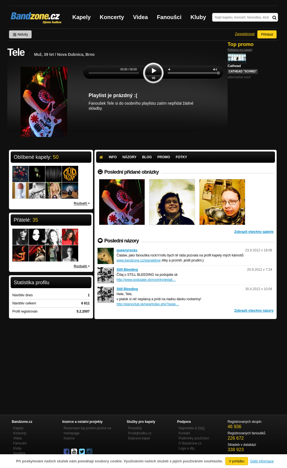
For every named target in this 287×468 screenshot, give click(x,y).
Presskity (135, 428)
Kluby (198, 17)
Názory (129, 157)
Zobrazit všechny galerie (254, 232)
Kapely (81, 17)
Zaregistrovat (244, 34)
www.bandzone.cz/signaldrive (139, 260)
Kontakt (184, 433)
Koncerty (112, 17)
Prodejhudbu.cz (139, 433)
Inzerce (69, 438)
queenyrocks (127, 250)
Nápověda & (192, 428)
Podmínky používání (194, 438)
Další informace (262, 461)
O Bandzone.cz (190, 443)
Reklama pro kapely (240, 49)
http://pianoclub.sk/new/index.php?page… (148, 304)
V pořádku (236, 461)
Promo (164, 157)
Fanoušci (169, 17)
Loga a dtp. (187, 448)
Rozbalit (82, 203)
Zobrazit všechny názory (254, 311)
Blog (147, 157)
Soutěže (19, 453)
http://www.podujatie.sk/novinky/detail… (146, 280)
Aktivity (20, 34)
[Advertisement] (185, 361)
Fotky (181, 157)
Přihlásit (267, 34)
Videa (140, 17)
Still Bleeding (127, 270)
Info (113, 157)
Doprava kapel (139, 438)
